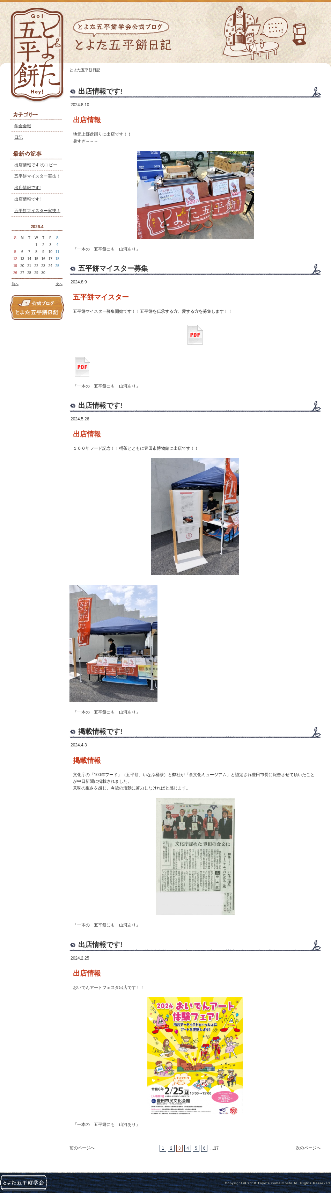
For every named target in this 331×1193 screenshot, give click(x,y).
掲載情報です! (100, 731)
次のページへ (308, 1147)
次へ (59, 284)
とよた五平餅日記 (84, 70)
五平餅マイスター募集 (113, 268)
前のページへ (82, 1147)
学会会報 (22, 125)
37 (216, 1148)
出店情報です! (27, 187)
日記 (18, 137)
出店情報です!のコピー (35, 164)
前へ (15, 284)
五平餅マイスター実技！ (37, 176)
